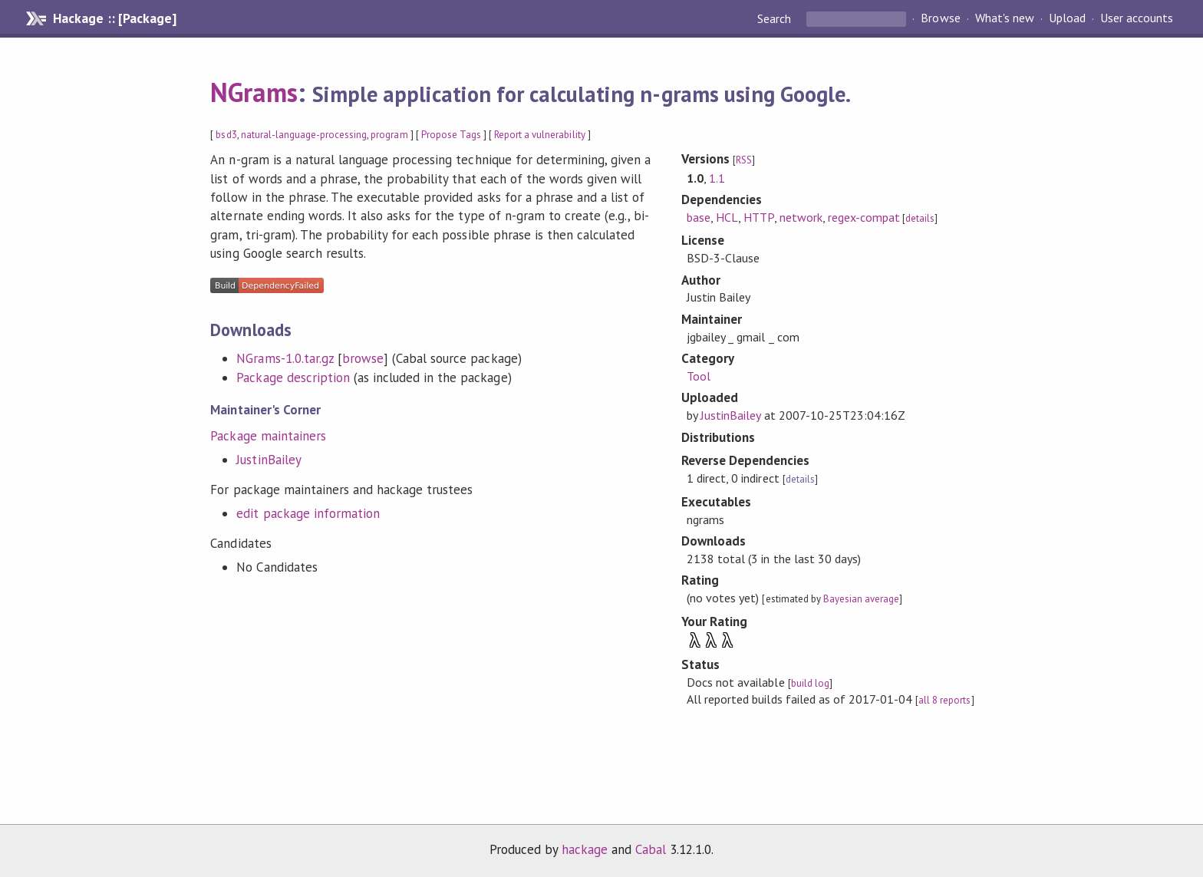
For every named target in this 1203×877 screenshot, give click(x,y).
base (698, 217)
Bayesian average (861, 598)
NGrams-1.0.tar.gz (284, 358)
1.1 (717, 178)
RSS (744, 159)
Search (775, 18)
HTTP (758, 217)
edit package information (308, 513)
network (800, 217)
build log (810, 683)
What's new (1004, 18)
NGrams (253, 92)
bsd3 (226, 134)
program (389, 134)
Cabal (650, 849)
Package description (292, 377)
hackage (585, 849)
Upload (1067, 18)
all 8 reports (944, 700)
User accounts (1136, 18)
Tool (698, 376)
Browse (940, 18)
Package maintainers (267, 435)
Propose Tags (451, 134)
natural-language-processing (304, 134)
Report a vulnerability (539, 134)
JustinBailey (268, 459)
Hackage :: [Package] (114, 18)
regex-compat (864, 217)
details (919, 218)
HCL (727, 217)
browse (363, 358)
